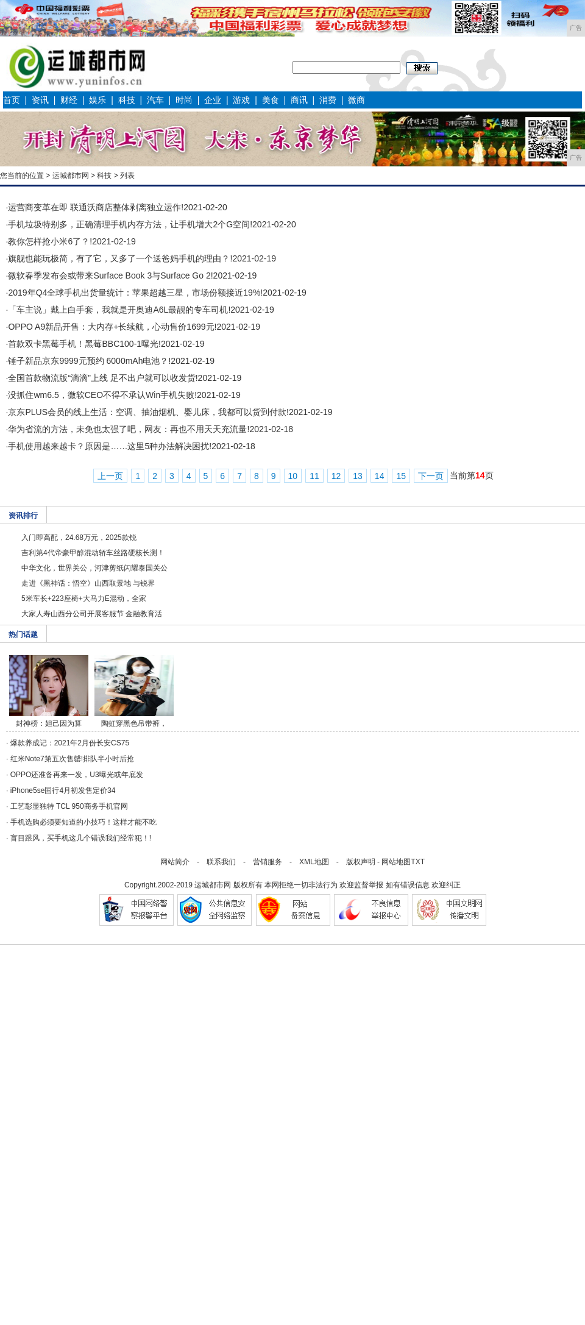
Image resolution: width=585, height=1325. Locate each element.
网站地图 (396, 862)
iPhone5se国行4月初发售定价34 (63, 790)
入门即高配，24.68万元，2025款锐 (78, 537)
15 (401, 476)
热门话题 (23, 634)
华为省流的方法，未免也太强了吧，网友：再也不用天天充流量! (128, 429)
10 (293, 476)
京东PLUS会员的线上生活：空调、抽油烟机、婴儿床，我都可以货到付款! (148, 412)
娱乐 (97, 100)
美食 (270, 100)
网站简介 (175, 862)
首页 (11, 100)
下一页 (431, 476)
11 (314, 476)
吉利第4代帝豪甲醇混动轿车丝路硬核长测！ (93, 553)
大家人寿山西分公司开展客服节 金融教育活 (91, 613)
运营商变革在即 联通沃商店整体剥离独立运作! (95, 207)
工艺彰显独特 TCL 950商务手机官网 (69, 806)
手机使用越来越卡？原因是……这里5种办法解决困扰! (109, 446)
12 (336, 476)
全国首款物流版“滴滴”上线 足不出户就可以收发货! (102, 378)
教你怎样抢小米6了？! (50, 241)
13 (358, 476)
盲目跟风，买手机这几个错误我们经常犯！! (80, 838)
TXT (418, 862)
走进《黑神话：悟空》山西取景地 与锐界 (88, 583)
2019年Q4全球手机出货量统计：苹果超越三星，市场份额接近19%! (135, 292)
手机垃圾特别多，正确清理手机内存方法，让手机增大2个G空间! (130, 224)
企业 (212, 100)
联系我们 (221, 862)
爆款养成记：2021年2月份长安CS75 (69, 743)
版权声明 (360, 862)
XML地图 (314, 862)
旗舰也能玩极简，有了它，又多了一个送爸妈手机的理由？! (120, 258)
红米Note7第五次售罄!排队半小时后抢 (72, 759)
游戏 (241, 100)
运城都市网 (70, 175)
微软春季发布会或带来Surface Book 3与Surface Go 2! (110, 275)
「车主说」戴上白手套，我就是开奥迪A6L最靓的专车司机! (119, 309)
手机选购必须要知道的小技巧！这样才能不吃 (83, 822)
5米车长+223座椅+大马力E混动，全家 (83, 598)
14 (380, 476)
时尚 (184, 100)
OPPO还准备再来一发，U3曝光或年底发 (76, 774)
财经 (68, 100)
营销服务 (267, 862)
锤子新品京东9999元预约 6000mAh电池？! (89, 361)
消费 (327, 100)
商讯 (299, 100)
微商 (356, 100)
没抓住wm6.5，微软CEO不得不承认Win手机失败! (102, 395)
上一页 (110, 476)
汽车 (155, 100)
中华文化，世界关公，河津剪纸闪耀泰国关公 (94, 568)
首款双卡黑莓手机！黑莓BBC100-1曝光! (84, 344)
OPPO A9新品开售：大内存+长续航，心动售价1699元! (112, 327)
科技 (126, 100)
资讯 (40, 100)
